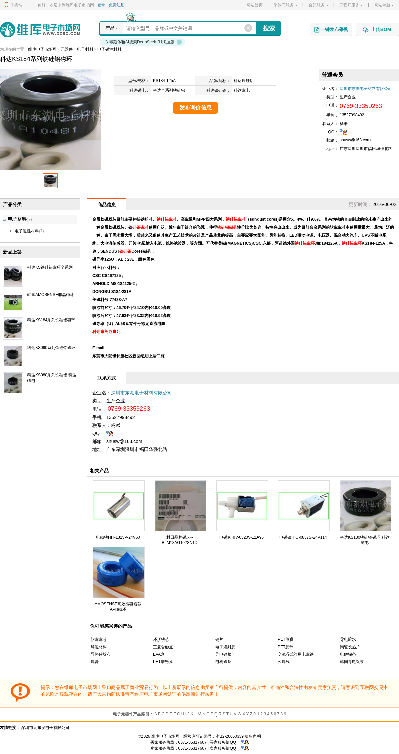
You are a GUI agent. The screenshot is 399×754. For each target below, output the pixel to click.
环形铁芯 (161, 639)
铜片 (219, 639)
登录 (101, 5)
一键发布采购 (331, 29)
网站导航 (384, 5)
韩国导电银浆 (352, 661)
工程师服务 (351, 5)
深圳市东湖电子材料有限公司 (366, 88)
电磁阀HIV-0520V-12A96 (241, 537)
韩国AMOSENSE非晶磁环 (50, 294)
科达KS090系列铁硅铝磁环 (51, 347)
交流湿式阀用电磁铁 (296, 654)
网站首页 (254, 5)
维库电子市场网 (42, 49)
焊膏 (95, 661)
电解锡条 (348, 654)
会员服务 (318, 5)
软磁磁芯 (99, 639)
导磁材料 (99, 647)
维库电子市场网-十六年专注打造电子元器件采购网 (40, 29)
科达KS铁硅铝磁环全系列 (50, 267)
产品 (110, 28)
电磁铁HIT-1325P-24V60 (118, 537)
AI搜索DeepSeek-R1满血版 (143, 42)
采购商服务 (285, 5)
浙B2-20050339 (230, 736)
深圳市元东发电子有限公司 (45, 727)
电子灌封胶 (225, 647)
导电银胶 (223, 654)
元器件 (67, 49)
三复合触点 (163, 647)
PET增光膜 (163, 661)
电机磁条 (223, 661)
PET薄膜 (285, 639)
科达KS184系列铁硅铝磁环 (51, 320)
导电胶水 (348, 639)
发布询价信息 (195, 107)
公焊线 (284, 661)
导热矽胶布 (101, 654)
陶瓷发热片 (350, 647)
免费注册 (117, 5)
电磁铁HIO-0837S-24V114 (303, 537)
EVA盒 (159, 654)
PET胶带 (285, 647)
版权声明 (253, 736)
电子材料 (85, 49)
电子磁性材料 (109, 49)
